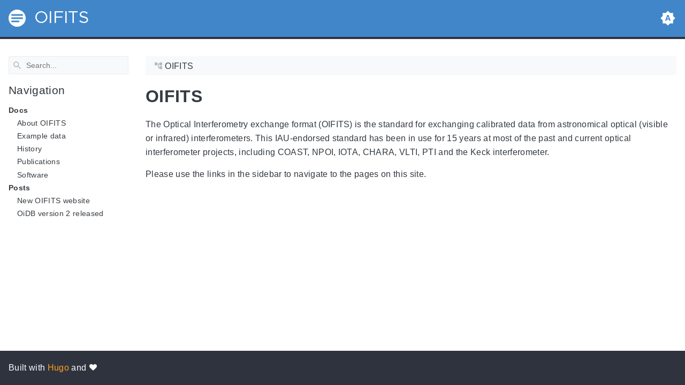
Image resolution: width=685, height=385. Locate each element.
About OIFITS (41, 123)
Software (33, 174)
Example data (41, 136)
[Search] (68, 65)
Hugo (58, 367)
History (29, 148)
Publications (38, 161)
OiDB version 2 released (60, 213)
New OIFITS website (53, 200)
